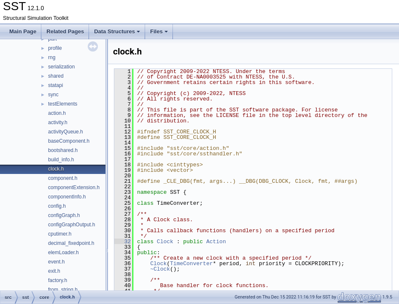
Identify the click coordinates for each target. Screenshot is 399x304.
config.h (57, 206)
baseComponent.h (68, 141)
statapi (55, 85)
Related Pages (65, 31)
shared (56, 76)
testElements (62, 104)
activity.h (57, 122)
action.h (57, 113)
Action (216, 241)
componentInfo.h (67, 197)
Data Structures (117, 31)
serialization (61, 67)
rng (51, 57)
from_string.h (63, 290)
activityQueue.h (65, 132)
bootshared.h (63, 150)
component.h (62, 178)
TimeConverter (191, 263)
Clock (165, 241)
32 (122, 241)
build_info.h (61, 160)
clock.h (56, 169)
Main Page (22, 31)
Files (159, 31)
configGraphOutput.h (71, 225)
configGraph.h (64, 215)
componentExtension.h (74, 187)
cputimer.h (59, 234)
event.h (56, 262)
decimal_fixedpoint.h (71, 243)
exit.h (54, 271)
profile (55, 48)
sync (53, 95)
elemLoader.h (63, 252)
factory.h (57, 280)
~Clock (160, 269)
